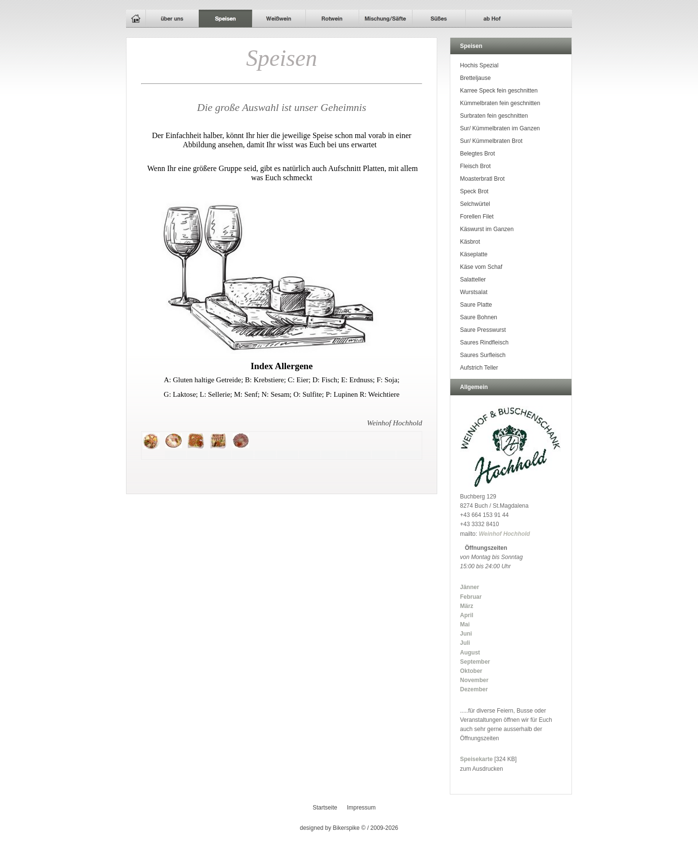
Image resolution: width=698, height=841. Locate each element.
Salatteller (473, 279)
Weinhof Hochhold (504, 533)
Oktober (471, 671)
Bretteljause (475, 78)
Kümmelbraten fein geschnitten (500, 103)
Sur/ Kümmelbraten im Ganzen (500, 128)
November (474, 680)
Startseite (325, 807)
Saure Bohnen (478, 317)
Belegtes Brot (477, 153)
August (470, 652)
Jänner (469, 587)
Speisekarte (476, 759)
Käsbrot (470, 241)
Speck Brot (474, 191)
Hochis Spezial (479, 65)
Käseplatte (474, 254)
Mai (465, 624)
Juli (465, 642)
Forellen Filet (476, 216)
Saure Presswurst (483, 330)
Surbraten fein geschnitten (494, 115)
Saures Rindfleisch (484, 342)
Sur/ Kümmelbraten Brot (491, 141)
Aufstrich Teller (479, 367)
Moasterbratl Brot (482, 178)
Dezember (474, 689)
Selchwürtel (475, 204)
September (475, 661)
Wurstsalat (473, 292)
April (466, 615)
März (466, 606)
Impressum (361, 807)
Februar (471, 596)
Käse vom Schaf (481, 267)
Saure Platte (476, 304)
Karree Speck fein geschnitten (499, 90)
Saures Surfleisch (483, 355)
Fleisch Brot (475, 166)
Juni (466, 633)
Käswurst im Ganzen (487, 229)
